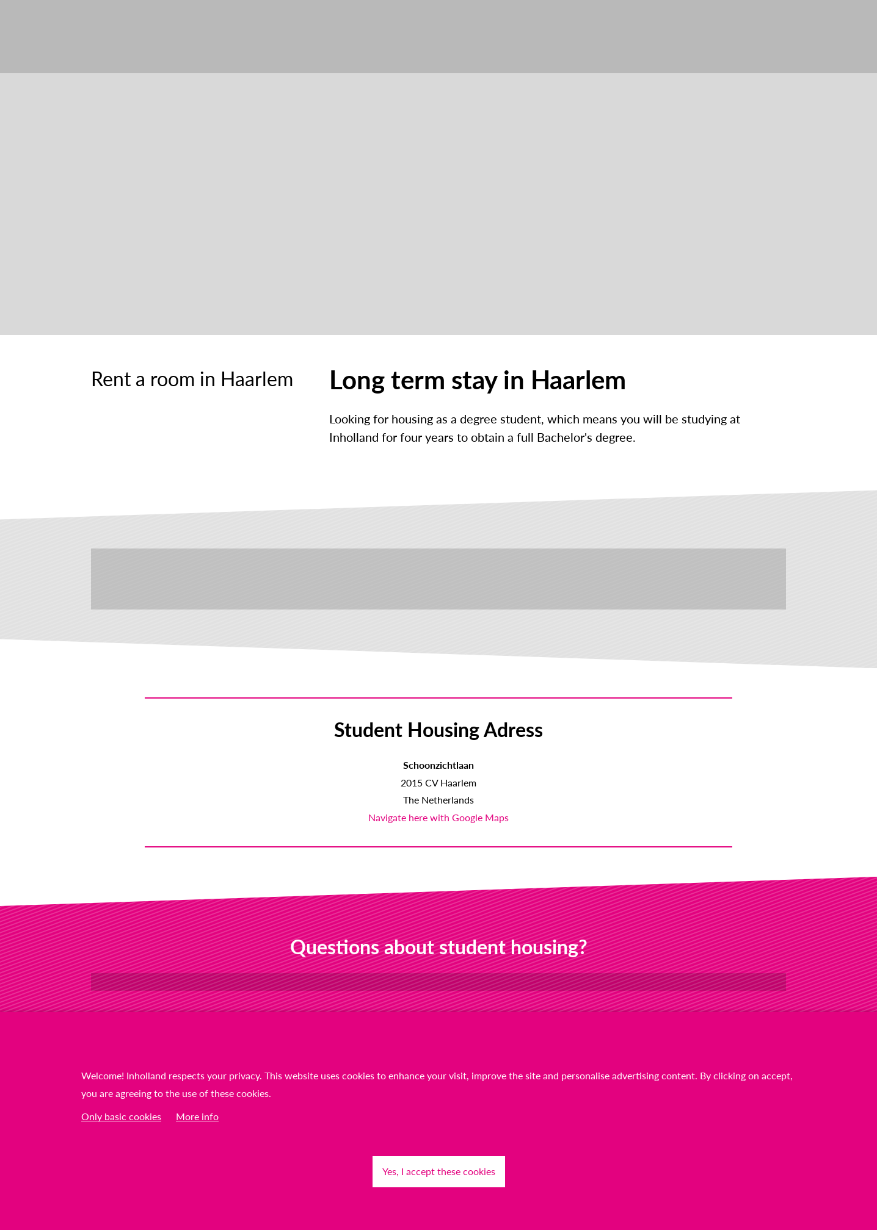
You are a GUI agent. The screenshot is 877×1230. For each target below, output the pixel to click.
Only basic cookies (121, 1116)
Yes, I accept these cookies (438, 1171)
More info (197, 1116)
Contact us (438, 981)
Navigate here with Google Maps (438, 817)
